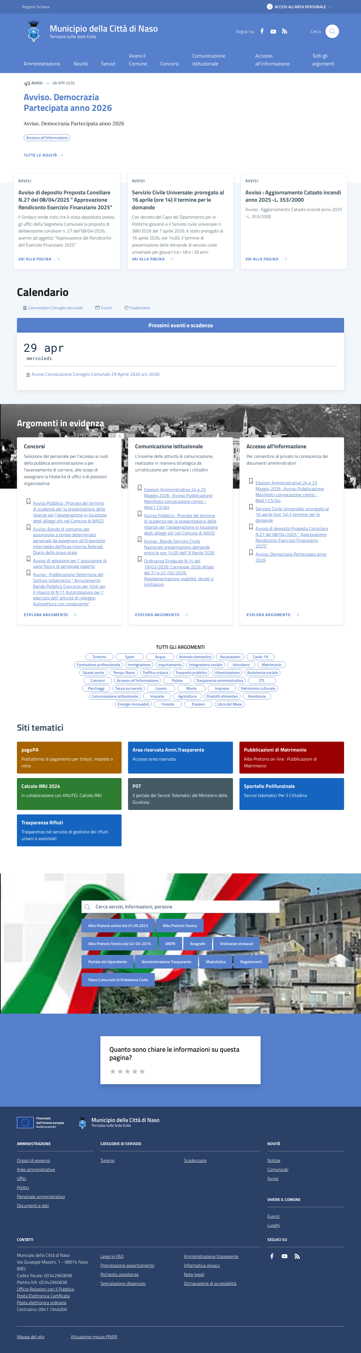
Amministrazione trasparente (211, 1256)
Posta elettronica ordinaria (41, 1302)
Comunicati (277, 1169)
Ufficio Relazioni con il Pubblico (45, 1289)
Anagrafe (197, 943)
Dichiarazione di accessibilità (210, 1283)
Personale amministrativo (41, 1196)
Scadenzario (195, 1160)
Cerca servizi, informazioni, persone (134, 906)
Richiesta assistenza (119, 1274)
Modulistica (216, 962)
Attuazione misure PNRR (94, 1336)
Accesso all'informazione (272, 59)
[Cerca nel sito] (332, 31)
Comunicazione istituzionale (208, 59)
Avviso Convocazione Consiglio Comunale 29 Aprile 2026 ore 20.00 (96, 374)
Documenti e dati (33, 1205)
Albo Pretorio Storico (180, 925)
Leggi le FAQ (112, 1256)
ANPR (170, 943)
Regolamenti (251, 962)
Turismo (107, 1160)
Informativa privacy (202, 1265)
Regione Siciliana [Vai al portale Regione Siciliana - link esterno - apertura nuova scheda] (35, 7)
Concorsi (169, 63)
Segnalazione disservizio (123, 1283)
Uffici (21, 1178)
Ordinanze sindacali (236, 943)
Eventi (273, 1216)
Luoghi (273, 1225)
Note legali (194, 1274)
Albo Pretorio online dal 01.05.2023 (118, 925)
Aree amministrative (36, 1169)
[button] (299, 6)
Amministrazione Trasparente (166, 962)
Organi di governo (33, 1160)
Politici (23, 1187)
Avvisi (272, 1178)
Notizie (273, 1160)
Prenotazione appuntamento (127, 1265)
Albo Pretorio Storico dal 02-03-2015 (119, 943)
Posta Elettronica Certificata (43, 1295)
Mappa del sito (30, 1336)
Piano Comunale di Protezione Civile (118, 980)
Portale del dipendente (107, 962)
